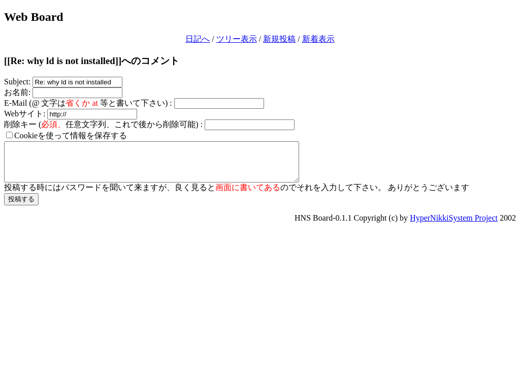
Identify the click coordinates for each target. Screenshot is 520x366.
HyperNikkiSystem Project (454, 225)
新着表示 (318, 39)
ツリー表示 (236, 39)
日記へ (197, 39)
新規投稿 (279, 39)
